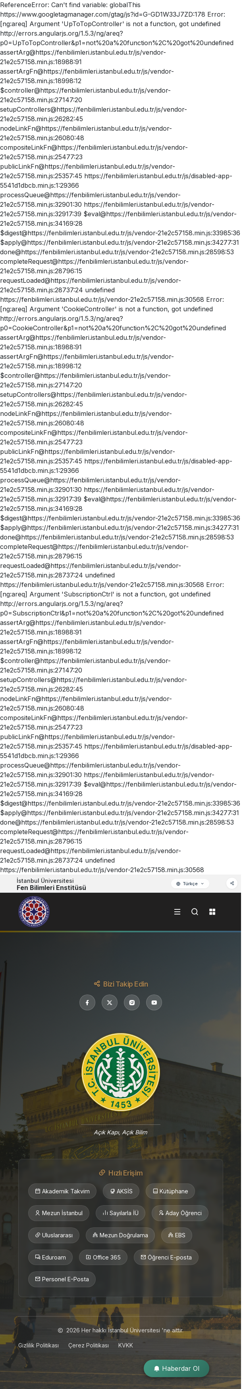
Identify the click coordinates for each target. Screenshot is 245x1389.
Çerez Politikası (88, 1345)
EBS (176, 1235)
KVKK (125, 1345)
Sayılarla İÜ (120, 1213)
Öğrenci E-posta (166, 1257)
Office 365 (103, 1257)
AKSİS (121, 1191)
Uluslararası (54, 1235)
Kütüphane (170, 1191)
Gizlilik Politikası (38, 1345)
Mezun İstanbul (59, 1213)
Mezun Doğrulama (120, 1235)
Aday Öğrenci (180, 1213)
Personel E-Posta (62, 1279)
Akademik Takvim (62, 1191)
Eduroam (50, 1257)
